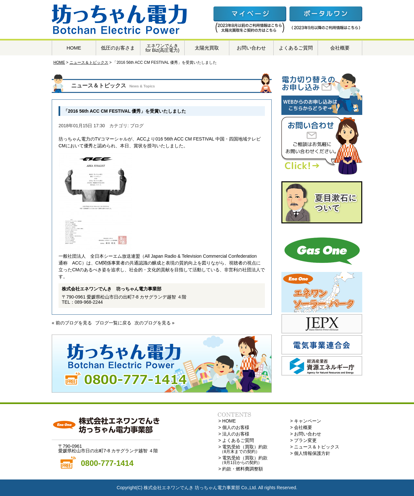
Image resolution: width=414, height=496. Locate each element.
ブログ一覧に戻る (113, 322)
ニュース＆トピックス (89, 62)
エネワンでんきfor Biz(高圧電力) (163, 48)
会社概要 (340, 48)
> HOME (227, 420)
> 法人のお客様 (233, 433)
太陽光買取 (207, 48)
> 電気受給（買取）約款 (242, 449)
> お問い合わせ (305, 433)
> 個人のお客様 (233, 427)
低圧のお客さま (118, 48)
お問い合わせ (251, 48)
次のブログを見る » (155, 322)
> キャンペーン (305, 420)
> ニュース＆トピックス (314, 446)
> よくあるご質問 (236, 440)
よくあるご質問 (296, 48)
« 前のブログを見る (72, 322)
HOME (74, 48)
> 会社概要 (301, 427)
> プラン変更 (303, 440)
